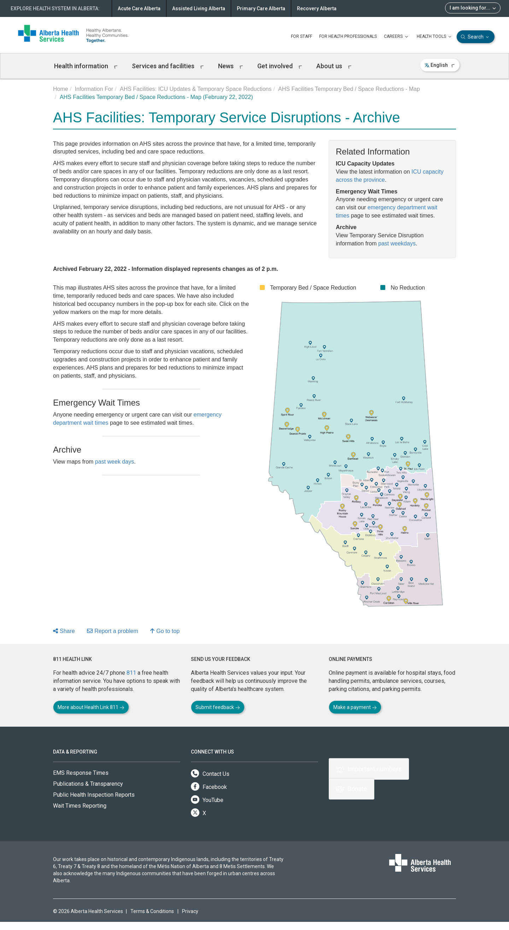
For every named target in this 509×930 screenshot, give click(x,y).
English (440, 65)
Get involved (279, 66)
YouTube (207, 800)
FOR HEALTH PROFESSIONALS (348, 36)
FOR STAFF (301, 36)
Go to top (165, 631)
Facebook (209, 787)
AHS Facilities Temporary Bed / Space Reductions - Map (349, 89)
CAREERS (397, 37)
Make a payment (355, 707)
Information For (94, 89)
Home (60, 89)
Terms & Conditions (152, 911)
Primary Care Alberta (261, 8)
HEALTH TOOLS (435, 37)
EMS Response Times (81, 772)
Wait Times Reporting (79, 805)
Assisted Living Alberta (198, 8)
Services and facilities (168, 66)
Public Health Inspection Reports (94, 794)
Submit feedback (217, 707)
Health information (86, 66)
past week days (114, 462)
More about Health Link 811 (91, 707)
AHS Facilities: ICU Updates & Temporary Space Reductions (195, 89)
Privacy (190, 911)
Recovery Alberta (317, 8)
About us (334, 66)
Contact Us (210, 774)
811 (131, 672)
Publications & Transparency (88, 783)
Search (475, 37)
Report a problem (112, 631)
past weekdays (397, 243)
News (230, 66)
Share (64, 631)
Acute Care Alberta (139, 8)
